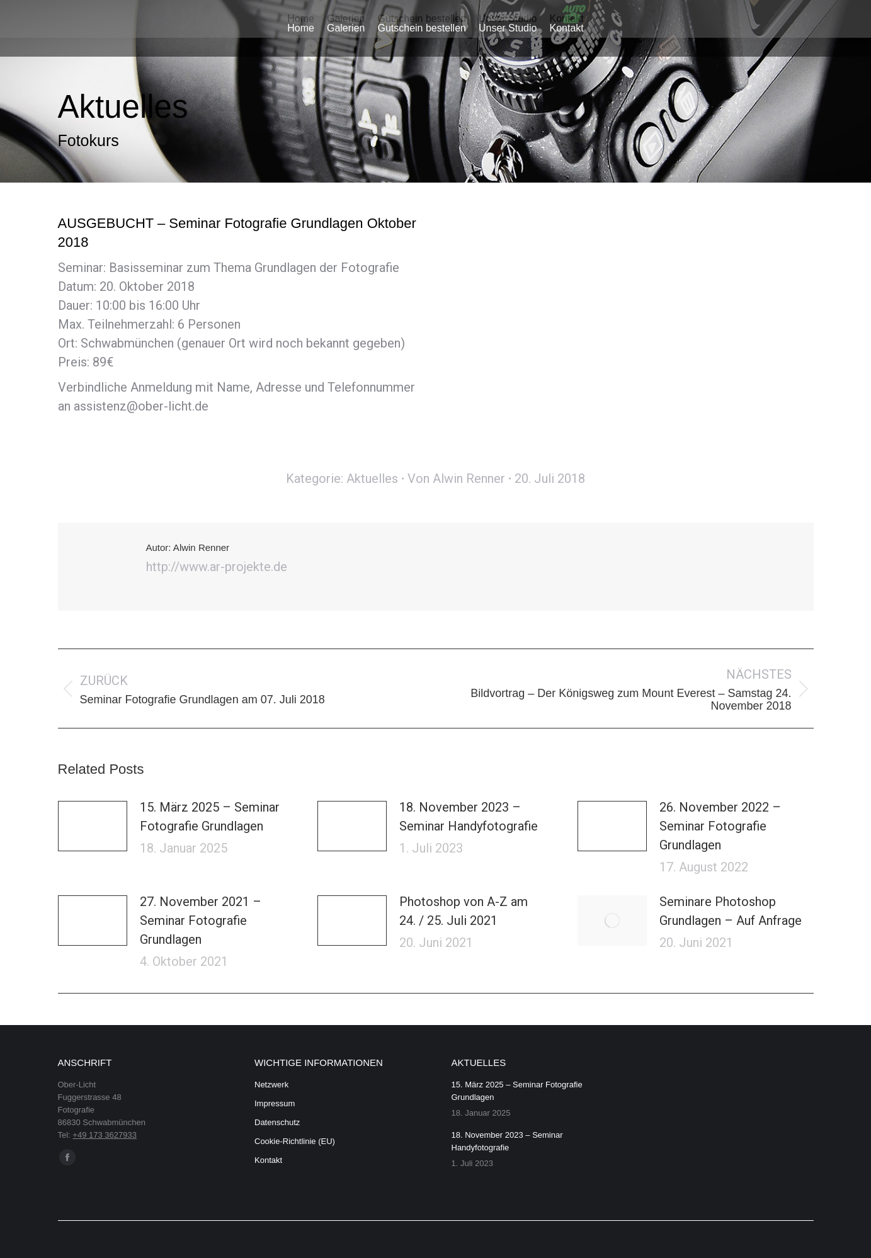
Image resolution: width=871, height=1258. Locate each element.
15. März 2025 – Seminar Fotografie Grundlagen (210, 817)
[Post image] (92, 826)
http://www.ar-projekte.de (216, 566)
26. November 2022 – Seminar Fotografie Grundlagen (720, 826)
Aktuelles (372, 478)
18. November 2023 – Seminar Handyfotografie (468, 817)
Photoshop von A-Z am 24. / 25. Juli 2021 (463, 911)
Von (456, 478)
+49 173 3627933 (104, 1135)
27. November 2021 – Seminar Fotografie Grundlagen (200, 920)
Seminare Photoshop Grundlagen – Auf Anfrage (730, 911)
